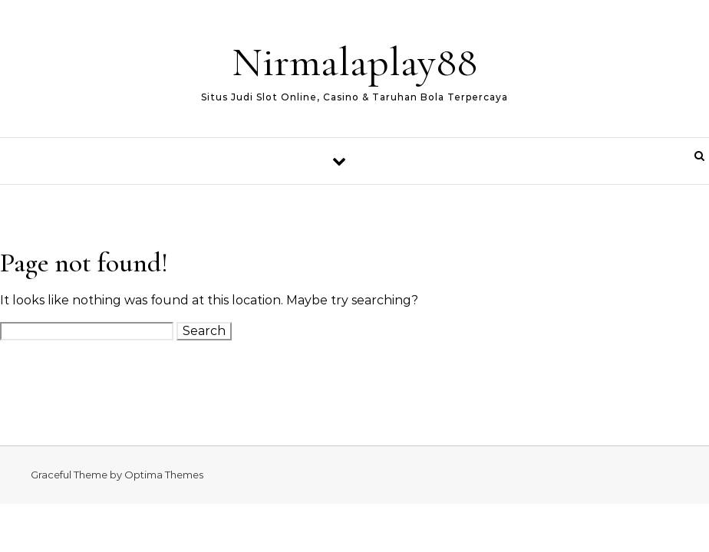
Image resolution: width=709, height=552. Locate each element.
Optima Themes (163, 474)
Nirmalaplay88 (354, 62)
